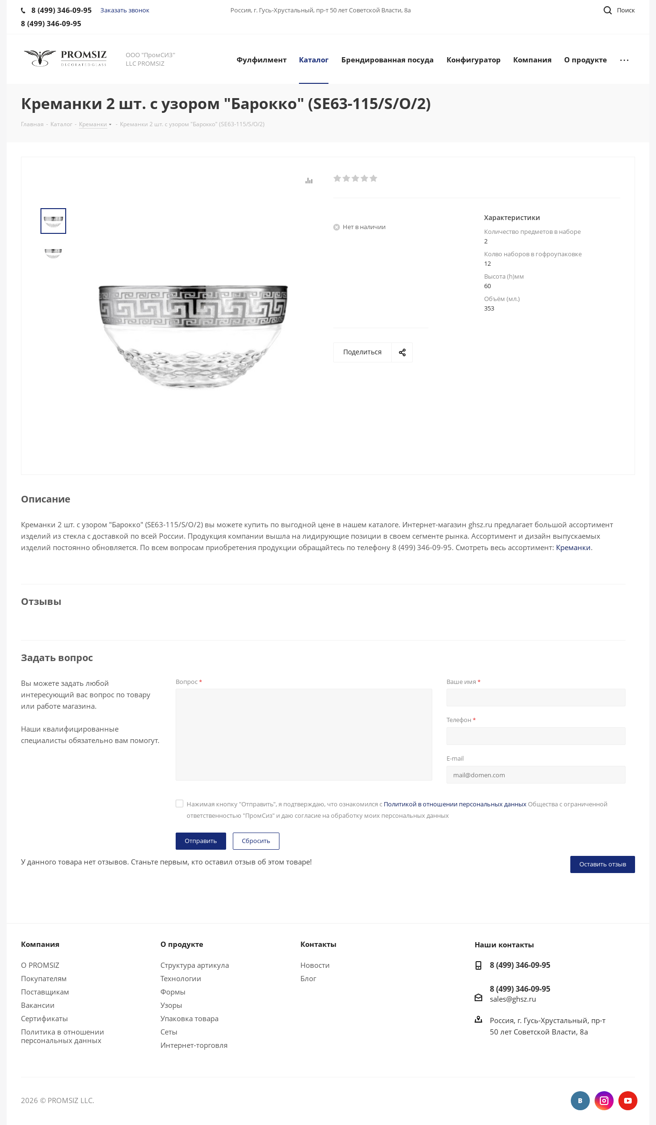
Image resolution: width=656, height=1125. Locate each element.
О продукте (181, 944)
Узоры (171, 1005)
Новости (315, 965)
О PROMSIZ (40, 965)
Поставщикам (45, 991)
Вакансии (38, 1005)
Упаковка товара (189, 1018)
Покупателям (44, 978)
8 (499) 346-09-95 (520, 965)
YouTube (627, 1100)
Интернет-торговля (194, 1045)
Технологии (180, 978)
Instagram (604, 1100)
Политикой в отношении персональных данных (455, 804)
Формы (173, 991)
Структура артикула (194, 965)
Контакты (318, 944)
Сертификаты (44, 1018)
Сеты (169, 1031)
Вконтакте (580, 1100)
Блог (308, 978)
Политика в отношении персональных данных (62, 1036)
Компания (40, 944)
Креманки (573, 547)
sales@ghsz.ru (513, 998)
